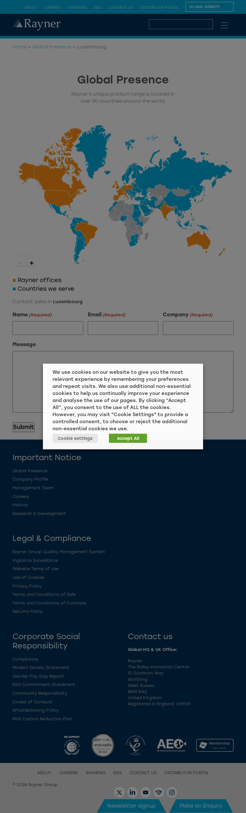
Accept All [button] (128, 438)
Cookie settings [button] (75, 438)
